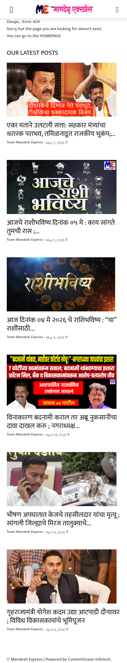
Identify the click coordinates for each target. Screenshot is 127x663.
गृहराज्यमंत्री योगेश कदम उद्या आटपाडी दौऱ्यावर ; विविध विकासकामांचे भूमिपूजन (63, 616)
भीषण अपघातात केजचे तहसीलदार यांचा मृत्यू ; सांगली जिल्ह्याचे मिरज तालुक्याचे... (63, 519)
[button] (11, 9)
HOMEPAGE (50, 36)
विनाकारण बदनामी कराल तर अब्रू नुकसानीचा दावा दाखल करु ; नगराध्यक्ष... (62, 421)
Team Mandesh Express (25, 142)
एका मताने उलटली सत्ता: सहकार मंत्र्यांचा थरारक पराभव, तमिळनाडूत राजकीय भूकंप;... (61, 129)
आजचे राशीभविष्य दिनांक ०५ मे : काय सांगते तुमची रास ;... (61, 227)
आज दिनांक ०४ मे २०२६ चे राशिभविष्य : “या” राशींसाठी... (62, 324)
